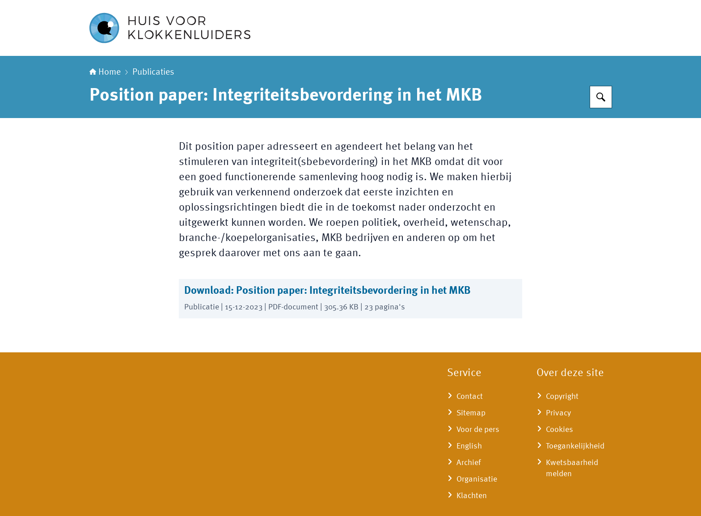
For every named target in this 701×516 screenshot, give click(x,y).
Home (105, 72)
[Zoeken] (601, 97)
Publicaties (153, 72)
